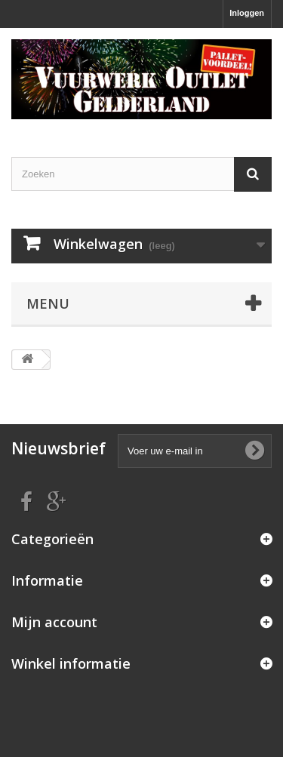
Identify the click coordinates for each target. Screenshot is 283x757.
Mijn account (54, 622)
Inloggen (246, 12)
